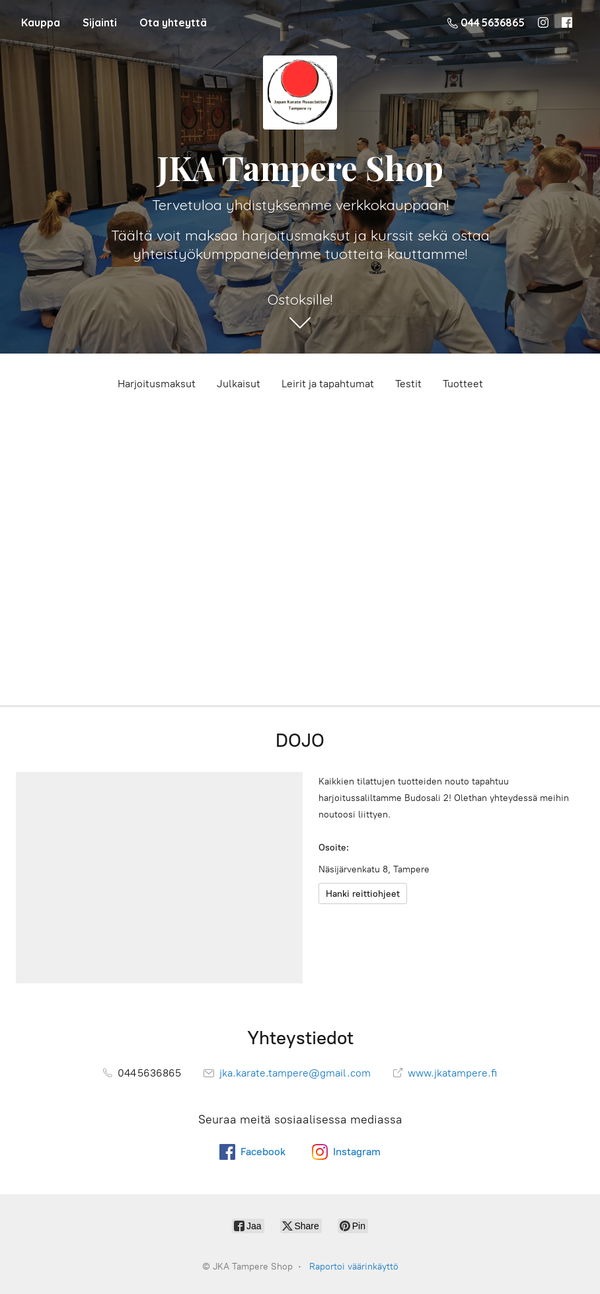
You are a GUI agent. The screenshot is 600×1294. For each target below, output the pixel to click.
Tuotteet (463, 383)
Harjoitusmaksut (157, 383)
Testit (408, 383)
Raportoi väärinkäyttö (353, 1266)
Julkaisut (238, 383)
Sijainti (100, 22)
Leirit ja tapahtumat (327, 383)
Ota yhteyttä (173, 22)
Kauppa (40, 22)
